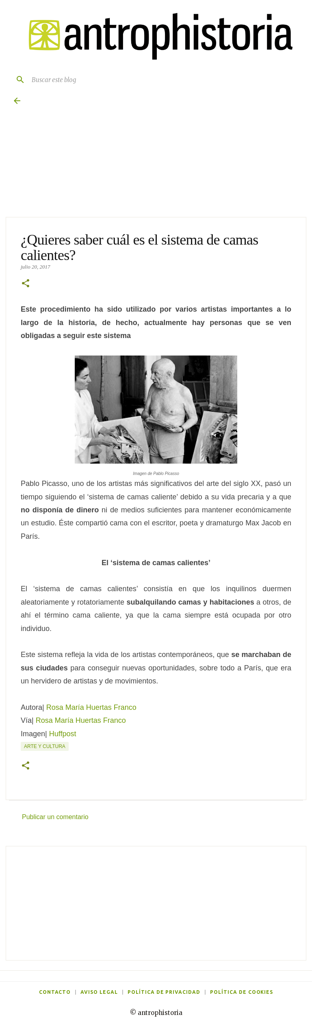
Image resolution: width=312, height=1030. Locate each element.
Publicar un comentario (55, 816)
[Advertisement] (156, 903)
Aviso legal (99, 992)
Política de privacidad (164, 992)
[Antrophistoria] (156, 36)
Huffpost (62, 734)
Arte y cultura (44, 746)
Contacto (55, 992)
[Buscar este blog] (164, 79)
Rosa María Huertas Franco (91, 707)
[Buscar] (17, 79)
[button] (25, 284)
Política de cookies (241, 992)
